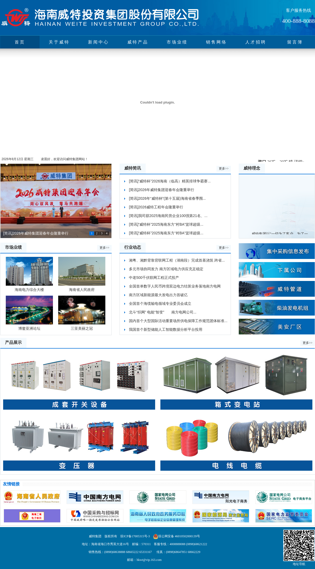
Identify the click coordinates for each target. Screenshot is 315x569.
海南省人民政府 (81, 274)
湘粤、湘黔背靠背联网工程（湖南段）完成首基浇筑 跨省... (177, 260)
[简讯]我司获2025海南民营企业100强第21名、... (168, 216)
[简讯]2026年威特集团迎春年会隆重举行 (35, 233)
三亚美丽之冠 (81, 313)
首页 (20, 42)
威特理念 (251, 168)
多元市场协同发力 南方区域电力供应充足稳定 (166, 269)
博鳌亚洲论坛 (29, 313)
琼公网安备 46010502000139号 (179, 536)
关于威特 (59, 42)
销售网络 (216, 42)
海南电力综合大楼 (29, 274)
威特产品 (137, 42)
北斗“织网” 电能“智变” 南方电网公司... (162, 312)
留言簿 (295, 42)
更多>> (224, 168)
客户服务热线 (298, 10)
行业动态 (132, 247)
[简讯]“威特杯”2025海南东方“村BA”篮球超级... (166, 224)
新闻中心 (98, 42)
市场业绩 (177, 42)
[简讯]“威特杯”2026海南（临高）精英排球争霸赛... (170, 181)
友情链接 (11, 484)
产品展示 (13, 342)
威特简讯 (132, 168)
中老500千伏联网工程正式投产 (154, 277)
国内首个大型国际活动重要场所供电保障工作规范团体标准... (178, 321)
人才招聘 (255, 42)
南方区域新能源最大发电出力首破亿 (158, 295)
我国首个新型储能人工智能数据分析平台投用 (165, 329)
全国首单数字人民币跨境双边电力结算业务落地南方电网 (175, 286)
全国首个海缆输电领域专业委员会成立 (160, 303)
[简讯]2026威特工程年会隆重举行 (156, 207)
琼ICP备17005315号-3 (135, 536)
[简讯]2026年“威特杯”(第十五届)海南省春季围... (167, 198)
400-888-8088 (298, 21)
